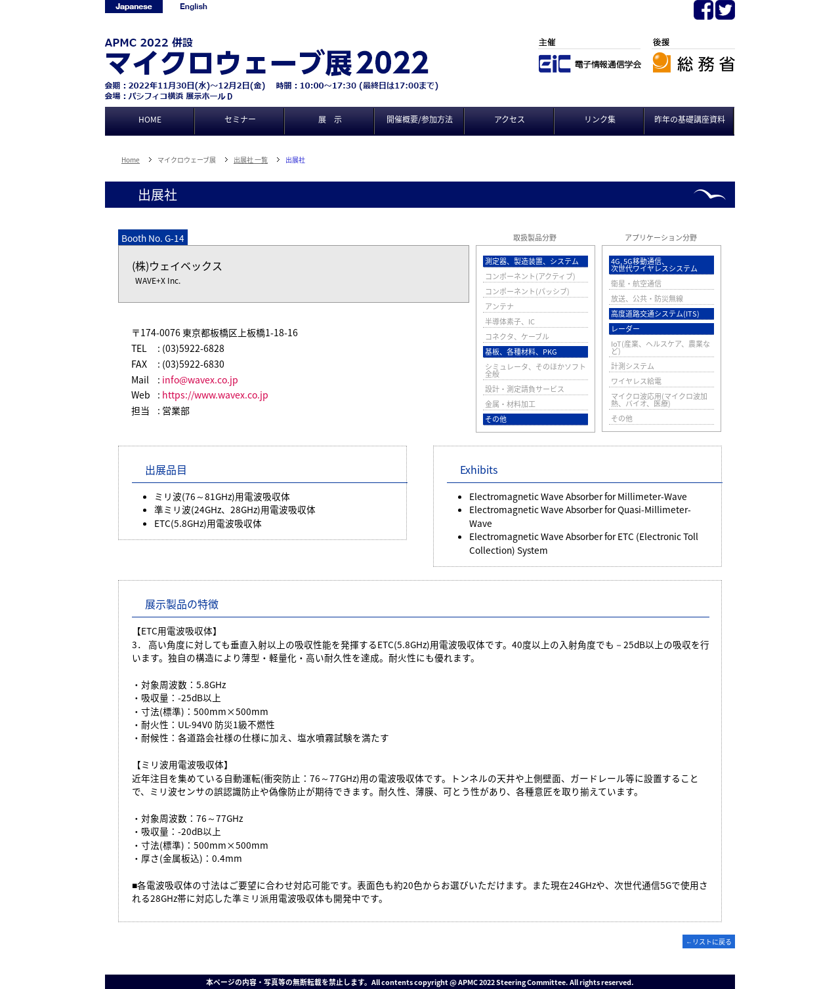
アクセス (509, 119)
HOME (149, 119)
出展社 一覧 (251, 160)
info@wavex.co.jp (200, 379)
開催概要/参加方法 (420, 119)
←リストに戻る (709, 941)
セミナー (240, 119)
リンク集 (600, 119)
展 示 (330, 119)
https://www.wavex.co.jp (215, 394)
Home (130, 160)
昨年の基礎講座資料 (689, 119)
